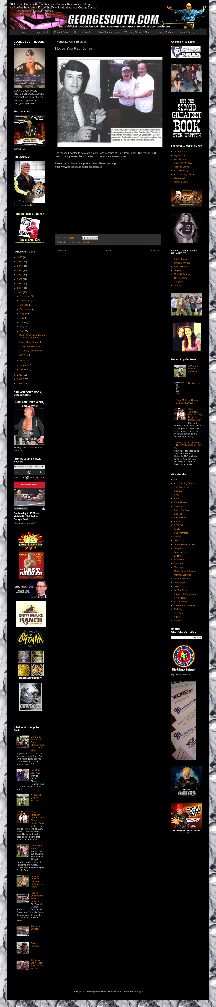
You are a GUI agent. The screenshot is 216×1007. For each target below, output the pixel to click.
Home (24, 32)
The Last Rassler (83, 32)
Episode (178, 514)
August (24, 313)
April (22, 331)
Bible (176, 494)
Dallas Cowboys (182, 262)
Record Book (61, 32)
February (25, 365)
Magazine (179, 559)
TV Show (178, 281)
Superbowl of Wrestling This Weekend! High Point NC (188, 445)
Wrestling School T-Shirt (137, 32)
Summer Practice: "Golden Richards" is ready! (37, 881)
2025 (20, 261)
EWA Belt (178, 525)
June (22, 322)
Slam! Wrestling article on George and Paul (32, 336)
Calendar (178, 506)
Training (178, 285)
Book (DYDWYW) (183, 163)
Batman (178, 491)
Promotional (180, 597)
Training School (181, 166)
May (22, 326)
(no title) (35, 770)
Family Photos (181, 266)
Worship (178, 620)
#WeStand (24, 355)
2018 (20, 292)
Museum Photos (182, 578)
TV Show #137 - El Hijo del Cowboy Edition (37, 964)
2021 (20, 279)
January (24, 369)
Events (177, 521)
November (25, 300)
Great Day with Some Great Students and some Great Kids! (37, 744)
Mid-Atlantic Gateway (184, 571)
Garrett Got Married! (36, 846)
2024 (20, 266)
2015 (20, 383)
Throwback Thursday (184, 605)
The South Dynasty (36, 927)
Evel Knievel (180, 517)
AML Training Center (184, 174)
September (25, 309)
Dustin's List (194, 383)
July (22, 318)
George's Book (40, 32)
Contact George (187, 32)
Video (88, 242)
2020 (20, 283)
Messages (179, 567)
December (25, 296)
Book (176, 498)
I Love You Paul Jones (30, 346)
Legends (71, 242)
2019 (20, 288)
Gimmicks (179, 540)
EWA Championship (108, 32)
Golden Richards (35, 944)
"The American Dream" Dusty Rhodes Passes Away (37, 817)
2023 (20, 270)
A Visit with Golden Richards (36, 798)
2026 (20, 257)
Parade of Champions (185, 594)
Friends (177, 536)
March (23, 360)
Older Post (155, 250)
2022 (20, 274)
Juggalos (178, 548)
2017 (20, 375)
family (177, 529)
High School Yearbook (30, 342)
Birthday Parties (164, 32)
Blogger (139, 991)
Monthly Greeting (182, 274)
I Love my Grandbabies (30, 350)
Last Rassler (180, 552)
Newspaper (179, 582)
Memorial (80, 242)
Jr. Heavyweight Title (184, 544)
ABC (176, 479)
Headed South (181, 182)
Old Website (180, 178)
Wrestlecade (180, 159)
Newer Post (61, 250)
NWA (176, 586)
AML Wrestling (181, 170)
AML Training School (184, 483)
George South (181, 151)
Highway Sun (180, 155)
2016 (20, 379)
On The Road (180, 278)
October (24, 305)
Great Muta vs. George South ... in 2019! (187, 401)
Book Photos (180, 259)
